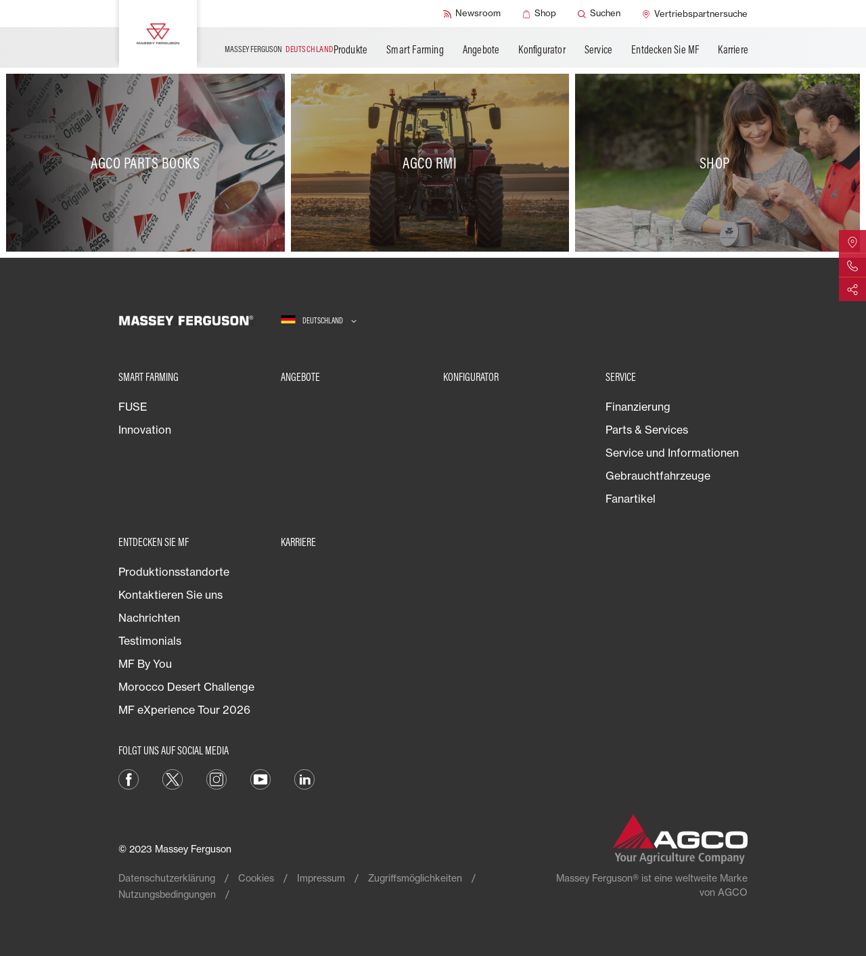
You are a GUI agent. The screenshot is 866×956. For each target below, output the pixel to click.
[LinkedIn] (304, 778)
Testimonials (149, 640)
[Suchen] (599, 13)
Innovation (144, 429)
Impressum (321, 878)
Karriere (733, 49)
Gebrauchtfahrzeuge (658, 475)
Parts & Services (647, 429)
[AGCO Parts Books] (148, 163)
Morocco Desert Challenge (186, 686)
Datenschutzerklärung (166, 878)
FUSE (132, 406)
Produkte (351, 49)
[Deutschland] (319, 320)
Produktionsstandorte (173, 571)
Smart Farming (415, 49)
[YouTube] (260, 778)
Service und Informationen (672, 452)
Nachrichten (149, 617)
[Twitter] (172, 778)
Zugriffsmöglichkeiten (415, 878)
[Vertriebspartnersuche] (695, 13)
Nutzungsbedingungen (167, 894)
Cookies (256, 878)
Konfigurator (541, 49)
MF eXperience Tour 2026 (184, 709)
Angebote (481, 49)
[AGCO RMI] (433, 163)
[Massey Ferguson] (158, 34)
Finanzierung (638, 406)
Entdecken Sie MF (665, 49)
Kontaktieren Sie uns (170, 594)
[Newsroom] (472, 13)
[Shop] (539, 13)
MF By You (145, 663)
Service (598, 49)
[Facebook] (128, 778)
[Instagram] (216, 778)
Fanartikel (631, 498)
